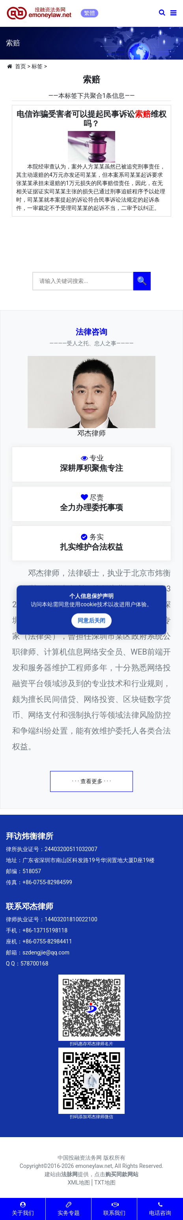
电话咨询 (160, 1208)
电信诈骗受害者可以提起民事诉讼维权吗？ (91, 118)
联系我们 (114, 1208)
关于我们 (23, 1208)
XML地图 (78, 1182)
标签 (37, 66)
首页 (20, 66)
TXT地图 (104, 1182)
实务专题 (69, 1208)
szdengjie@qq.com (45, 952)
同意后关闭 (91, 620)
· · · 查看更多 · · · (91, 781)
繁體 (89, 13)
